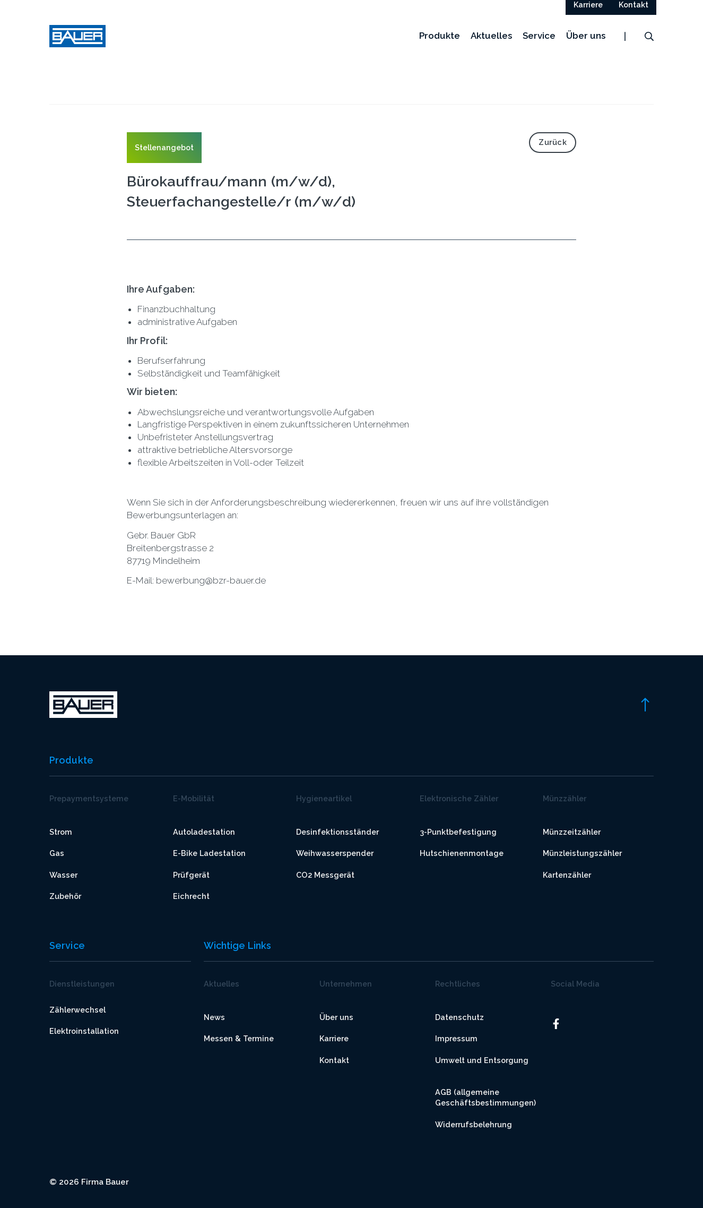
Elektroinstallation (84, 1031)
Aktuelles (491, 47)
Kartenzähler (567, 874)
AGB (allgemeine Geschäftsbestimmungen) (485, 1097)
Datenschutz (459, 1017)
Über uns (585, 47)
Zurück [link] (553, 142)
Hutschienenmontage (462, 853)
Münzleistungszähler (582, 853)
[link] (645, 704)
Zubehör (65, 896)
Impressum (456, 1038)
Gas (56, 853)
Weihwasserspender (335, 853)
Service (539, 47)
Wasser (63, 874)
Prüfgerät (191, 874)
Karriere (334, 1038)
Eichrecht (191, 896)
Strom (60, 831)
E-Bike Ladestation (209, 853)
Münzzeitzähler (572, 831)
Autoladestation (204, 831)
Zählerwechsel (77, 1009)
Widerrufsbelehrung (473, 1124)
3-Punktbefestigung (458, 831)
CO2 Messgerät (325, 874)
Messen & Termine (239, 1038)
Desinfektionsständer (337, 831)
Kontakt (334, 1060)
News (214, 1017)
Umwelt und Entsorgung (481, 1060)
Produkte (439, 47)
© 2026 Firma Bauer (89, 1182)
